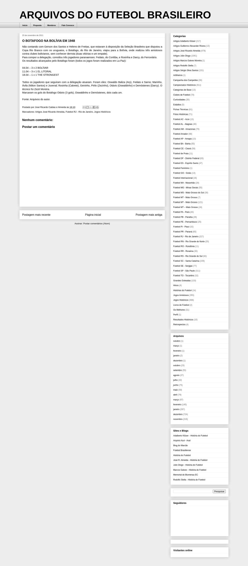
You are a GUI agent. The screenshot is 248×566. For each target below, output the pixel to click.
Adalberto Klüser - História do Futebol (190, 435)
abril (175, 395)
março (176, 346)
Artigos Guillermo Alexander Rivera (189, 46)
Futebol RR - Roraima (183, 251)
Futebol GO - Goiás (182, 173)
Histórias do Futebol (182, 290)
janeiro (176, 355)
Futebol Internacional (183, 178)
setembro (177, 370)
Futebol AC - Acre (181, 119)
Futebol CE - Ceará (182, 148)
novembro (177, 419)
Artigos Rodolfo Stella (183, 65)
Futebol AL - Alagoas (182, 124)
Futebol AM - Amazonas (184, 129)
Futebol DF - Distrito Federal (186, 158)
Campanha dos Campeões (185, 80)
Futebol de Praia (180, 153)
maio (175, 390)
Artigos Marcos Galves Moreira (187, 60)
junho (175, 385)
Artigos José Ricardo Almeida (49, 112)
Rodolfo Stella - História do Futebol (189, 480)
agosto (176, 375)
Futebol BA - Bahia (181, 144)
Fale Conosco (68, 25)
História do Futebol (182, 455)
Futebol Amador (180, 134)
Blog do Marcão (180, 445)
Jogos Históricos (102, 112)
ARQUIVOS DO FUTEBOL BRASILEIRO (115, 15)
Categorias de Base (182, 90)
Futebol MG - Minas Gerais (185, 187)
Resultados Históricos (183, 319)
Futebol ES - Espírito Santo (185, 163)
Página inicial (93, 214)
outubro (176, 341)
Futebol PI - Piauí (181, 227)
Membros (51, 25)
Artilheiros (177, 75)
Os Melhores (179, 310)
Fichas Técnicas (180, 109)
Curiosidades (179, 99)
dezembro (177, 360)
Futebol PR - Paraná (182, 231)
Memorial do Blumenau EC (185, 475)
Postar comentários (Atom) (96, 223)
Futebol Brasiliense (182, 450)
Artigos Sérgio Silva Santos (185, 70)
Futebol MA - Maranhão (184, 183)
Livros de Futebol (181, 305)
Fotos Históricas (180, 114)
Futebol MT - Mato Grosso (185, 197)
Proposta (37, 25)
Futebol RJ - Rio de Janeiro (79, 112)
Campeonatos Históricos (184, 85)
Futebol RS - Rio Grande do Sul (187, 256)
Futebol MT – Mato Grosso (185, 207)
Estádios (177, 104)
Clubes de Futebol (181, 95)
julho (175, 380)
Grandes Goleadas (182, 280)
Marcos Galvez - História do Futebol (189, 470)
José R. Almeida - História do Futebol (190, 460)
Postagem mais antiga (149, 214)
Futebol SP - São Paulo (184, 271)
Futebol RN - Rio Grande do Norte (189, 241)
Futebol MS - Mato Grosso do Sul (188, 192)
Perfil (175, 314)
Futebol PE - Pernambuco (185, 222)
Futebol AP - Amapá (182, 139)
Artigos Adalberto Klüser (184, 41)
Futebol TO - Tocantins (183, 275)
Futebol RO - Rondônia (183, 246)
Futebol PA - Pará (181, 212)
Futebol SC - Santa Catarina (186, 261)
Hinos (176, 285)
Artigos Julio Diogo (181, 56)
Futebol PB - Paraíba (183, 217)
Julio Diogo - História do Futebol (188, 465)
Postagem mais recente (36, 214)
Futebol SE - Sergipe (182, 266)
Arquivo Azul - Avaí (182, 440)
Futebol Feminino (181, 168)
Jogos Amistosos (181, 295)
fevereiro (177, 351)
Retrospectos (179, 324)
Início (25, 25)
